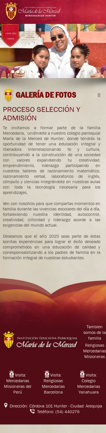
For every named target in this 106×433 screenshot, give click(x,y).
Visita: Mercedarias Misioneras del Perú (17, 383)
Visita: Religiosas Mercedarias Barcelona (53, 383)
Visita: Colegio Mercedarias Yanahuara (88, 383)
